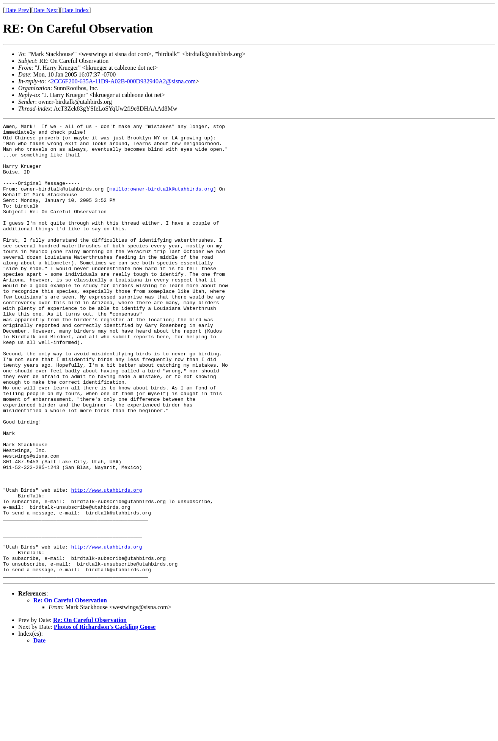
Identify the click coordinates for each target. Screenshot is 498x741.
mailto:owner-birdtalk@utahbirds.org (161, 202)
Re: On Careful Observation (70, 691)
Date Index (75, 10)
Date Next (45, 10)
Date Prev (17, 10)
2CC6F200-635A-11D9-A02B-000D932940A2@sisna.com (123, 81)
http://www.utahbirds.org (106, 563)
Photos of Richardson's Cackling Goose (105, 717)
